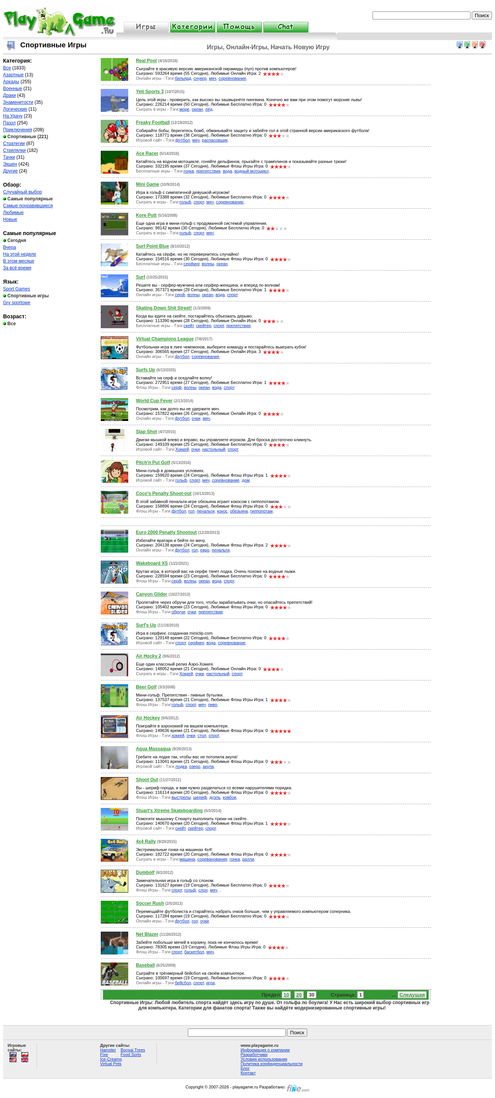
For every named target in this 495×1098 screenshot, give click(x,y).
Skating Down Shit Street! (164, 308)
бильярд (183, 78)
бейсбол (183, 982)
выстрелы (180, 797)
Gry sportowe (16, 302)
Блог (245, 1068)
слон (203, 890)
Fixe (104, 1054)
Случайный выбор (22, 192)
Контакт (248, 1073)
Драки (9, 95)
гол (192, 511)
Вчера (9, 247)
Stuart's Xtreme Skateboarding (169, 810)
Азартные (13, 74)
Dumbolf (145, 872)
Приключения (17, 129)
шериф (200, 797)
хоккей (177, 735)
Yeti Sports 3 (150, 91)
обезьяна (239, 511)
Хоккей (182, 449)
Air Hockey (148, 718)
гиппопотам (261, 511)
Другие (10, 171)
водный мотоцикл (251, 171)
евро (205, 550)
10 (286, 995)
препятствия (208, 171)
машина (187, 859)
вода (227, 171)
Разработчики (253, 1054)
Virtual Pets (110, 1063)
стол (202, 735)
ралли (248, 859)
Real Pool (146, 60)
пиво (212, 704)
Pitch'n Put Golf (153, 462)
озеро (194, 766)
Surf (140, 277)
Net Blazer (147, 934)
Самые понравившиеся (28, 205)
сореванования (212, 859)
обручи (178, 611)
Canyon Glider (151, 594)
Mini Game (147, 184)
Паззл (9, 123)
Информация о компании (265, 1050)
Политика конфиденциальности (271, 1063)
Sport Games (16, 289)
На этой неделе (19, 254)
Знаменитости (18, 102)
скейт (189, 325)
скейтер (203, 325)
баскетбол (194, 952)
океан (197, 109)
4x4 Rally (146, 841)
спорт (198, 202)
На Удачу (13, 116)
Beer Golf (146, 687)
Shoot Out (147, 779)
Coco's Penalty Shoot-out (164, 493)
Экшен (10, 164)
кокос (222, 511)
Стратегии (14, 143)
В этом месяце (18, 261)
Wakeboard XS (152, 563)
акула (208, 766)
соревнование (232, 78)
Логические (15, 109)
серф (180, 294)
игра (210, 982)
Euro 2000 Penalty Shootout (166, 532)
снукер (199, 78)
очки (196, 418)
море (184, 109)
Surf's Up (146, 625)
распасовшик (214, 140)
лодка (181, 766)
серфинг (192, 263)
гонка (189, 171)
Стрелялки (14, 150)
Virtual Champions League (164, 339)
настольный (214, 449)
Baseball (145, 965)
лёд (209, 109)
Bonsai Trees (133, 1050)
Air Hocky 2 (148, 656)
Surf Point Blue (152, 246)
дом (246, 480)
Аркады (11, 81)
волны (208, 263)
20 (299, 995)
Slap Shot (146, 431)
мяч (212, 78)
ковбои (229, 797)
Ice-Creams (111, 1059)
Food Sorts (131, 1054)
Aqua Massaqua (153, 748)
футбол (183, 140)
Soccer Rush (150, 903)
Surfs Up (145, 369)
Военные (12, 88)
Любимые (13, 212)
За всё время (17, 268)
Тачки (9, 157)
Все (7, 68)
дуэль (214, 797)
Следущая (412, 995)
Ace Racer (147, 153)
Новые (10, 219)
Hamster (108, 1050)
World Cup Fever (154, 400)
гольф (185, 202)
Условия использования (263, 1059)
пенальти (206, 511)
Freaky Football (153, 122)
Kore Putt (146, 215)
